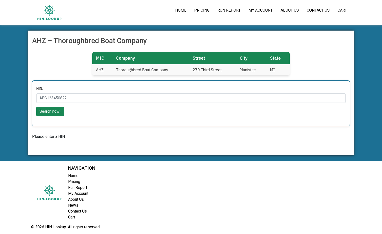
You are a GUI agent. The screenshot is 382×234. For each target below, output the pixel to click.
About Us (290, 10)
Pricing (202, 10)
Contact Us (318, 10)
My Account (260, 10)
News (73, 205)
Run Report (229, 10)
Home (180, 10)
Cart (342, 10)
